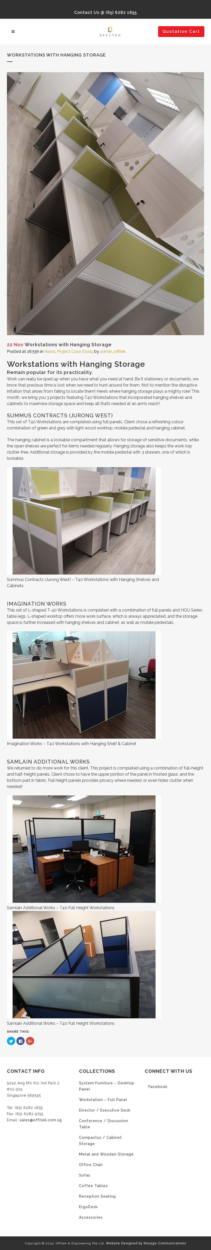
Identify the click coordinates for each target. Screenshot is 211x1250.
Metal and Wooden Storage (106, 1154)
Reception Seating (97, 1196)
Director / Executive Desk (104, 1110)
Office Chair (91, 1165)
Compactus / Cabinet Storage (100, 1140)
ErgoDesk (88, 1207)
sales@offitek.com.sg (41, 1120)
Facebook (157, 1087)
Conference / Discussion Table (103, 1124)
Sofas (84, 1175)
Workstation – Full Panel (103, 1100)
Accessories (91, 1217)
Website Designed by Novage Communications (146, 1243)
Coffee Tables (93, 1186)
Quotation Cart (181, 31)
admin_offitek (113, 351)
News (49, 351)
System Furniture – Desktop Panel (106, 1086)
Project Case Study (75, 351)
